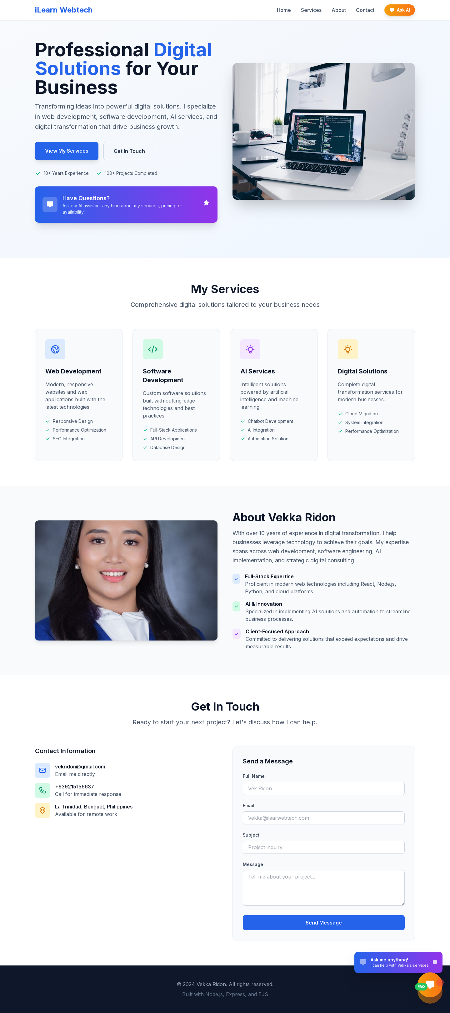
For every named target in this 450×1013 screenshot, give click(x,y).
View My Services (66, 151)
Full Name (254, 776)
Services (311, 10)
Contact (365, 10)
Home (284, 10)
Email (248, 805)
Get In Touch (129, 151)
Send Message (324, 922)
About (339, 10)
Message (253, 864)
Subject (251, 835)
